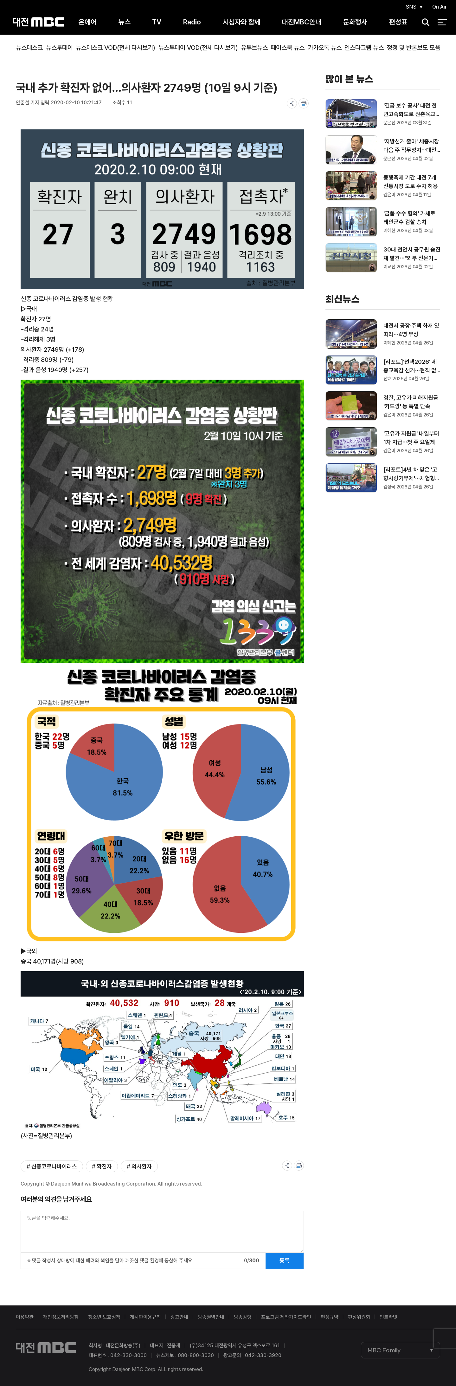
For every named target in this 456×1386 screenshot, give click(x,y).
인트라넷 (388, 1317)
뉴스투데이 (59, 47)
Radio (192, 22)
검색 (423, 22)
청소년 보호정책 (104, 1317)
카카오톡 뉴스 (325, 47)
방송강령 (243, 1317)
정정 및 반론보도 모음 (413, 47)
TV (156, 22)
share (292, 103)
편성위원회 (359, 1317)
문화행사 (355, 22)
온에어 (88, 22)
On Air (439, 7)
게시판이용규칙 (145, 1317)
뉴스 (125, 22)
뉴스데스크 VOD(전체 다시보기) (115, 47)
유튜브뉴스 (254, 47)
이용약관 (25, 1317)
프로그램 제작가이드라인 (286, 1317)
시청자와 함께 (241, 22)
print (304, 103)
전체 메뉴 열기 (442, 22)
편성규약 (329, 1317)
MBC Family (384, 1350)
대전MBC (38, 22)
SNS (411, 7)
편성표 (398, 22)
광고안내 (179, 1317)
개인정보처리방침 (61, 1317)
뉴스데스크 (29, 47)
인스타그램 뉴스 (364, 47)
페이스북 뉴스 (288, 47)
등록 (284, 1260)
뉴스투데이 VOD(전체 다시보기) (198, 47)
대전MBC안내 (301, 22)
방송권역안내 (211, 1317)
